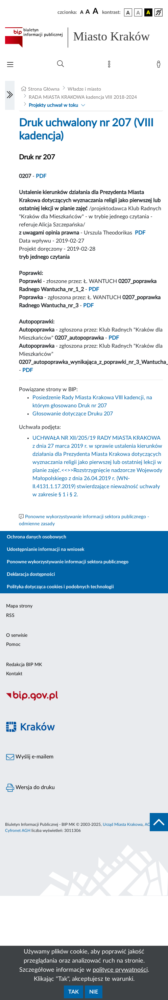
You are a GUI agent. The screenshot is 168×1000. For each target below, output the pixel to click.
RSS (10, 615)
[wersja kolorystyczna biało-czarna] (138, 12)
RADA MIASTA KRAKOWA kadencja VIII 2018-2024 (83, 97)
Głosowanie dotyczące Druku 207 (72, 413)
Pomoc (13, 644)
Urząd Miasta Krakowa (123, 824)
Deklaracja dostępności (31, 574)
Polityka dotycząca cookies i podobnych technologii (60, 587)
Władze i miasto (84, 89)
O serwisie (16, 635)
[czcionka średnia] (88, 12)
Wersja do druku (30, 788)
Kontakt (14, 673)
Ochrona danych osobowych (36, 537)
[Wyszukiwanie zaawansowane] (60, 64)
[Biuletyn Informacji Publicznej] (84, 699)
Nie (93, 992)
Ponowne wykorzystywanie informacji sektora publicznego (67, 562)
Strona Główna (43, 89)
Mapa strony (19, 606)
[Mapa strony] (110, 65)
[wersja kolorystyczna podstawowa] (128, 12)
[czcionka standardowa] (81, 12)
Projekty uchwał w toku (53, 105)
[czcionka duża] (96, 11)
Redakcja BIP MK (24, 664)
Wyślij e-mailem (29, 757)
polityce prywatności (120, 970)
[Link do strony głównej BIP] (84, 37)
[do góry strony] (159, 822)
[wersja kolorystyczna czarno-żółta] (148, 12)
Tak (73, 992)
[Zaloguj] (160, 65)
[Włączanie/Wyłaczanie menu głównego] (10, 65)
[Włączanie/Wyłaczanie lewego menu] (10, 95)
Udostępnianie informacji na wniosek (45, 549)
